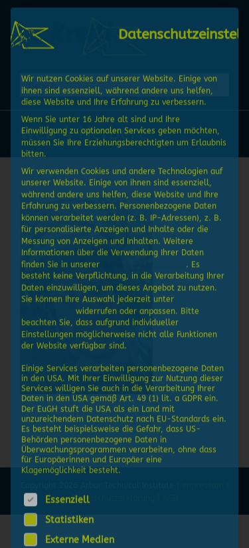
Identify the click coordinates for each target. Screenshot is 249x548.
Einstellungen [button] (47, 309)
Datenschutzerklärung (144, 263)
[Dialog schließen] (227, 16)
